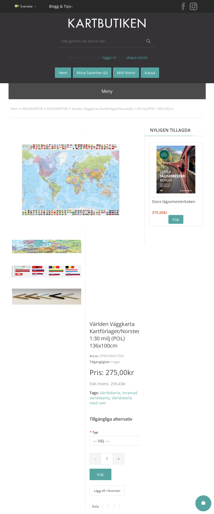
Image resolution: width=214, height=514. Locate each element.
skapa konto (137, 57)
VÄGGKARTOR (32, 108)
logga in (109, 57)
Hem (14, 108)
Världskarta (110, 392)
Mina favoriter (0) (92, 72)
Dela (95, 506)
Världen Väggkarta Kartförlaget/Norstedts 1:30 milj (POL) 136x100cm (122, 108)
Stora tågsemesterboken (173, 201)
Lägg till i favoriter (107, 490)
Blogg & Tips (60, 6)
